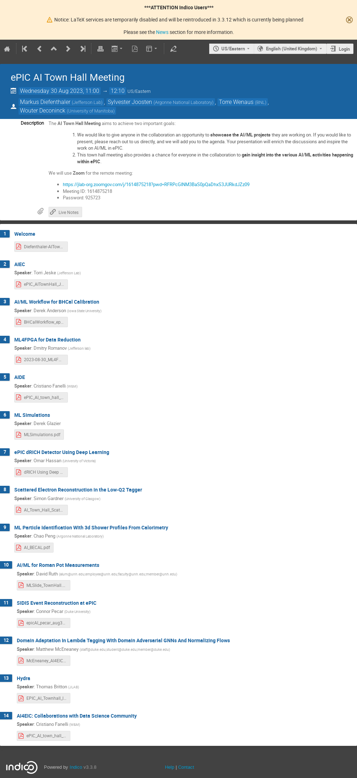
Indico (76, 767)
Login (344, 49)
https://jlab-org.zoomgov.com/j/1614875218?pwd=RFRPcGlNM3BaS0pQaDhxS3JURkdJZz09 (156, 184)
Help (169, 767)
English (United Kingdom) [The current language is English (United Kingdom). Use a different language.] (291, 48)
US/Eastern (233, 48)
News (162, 32)
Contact (186, 767)
